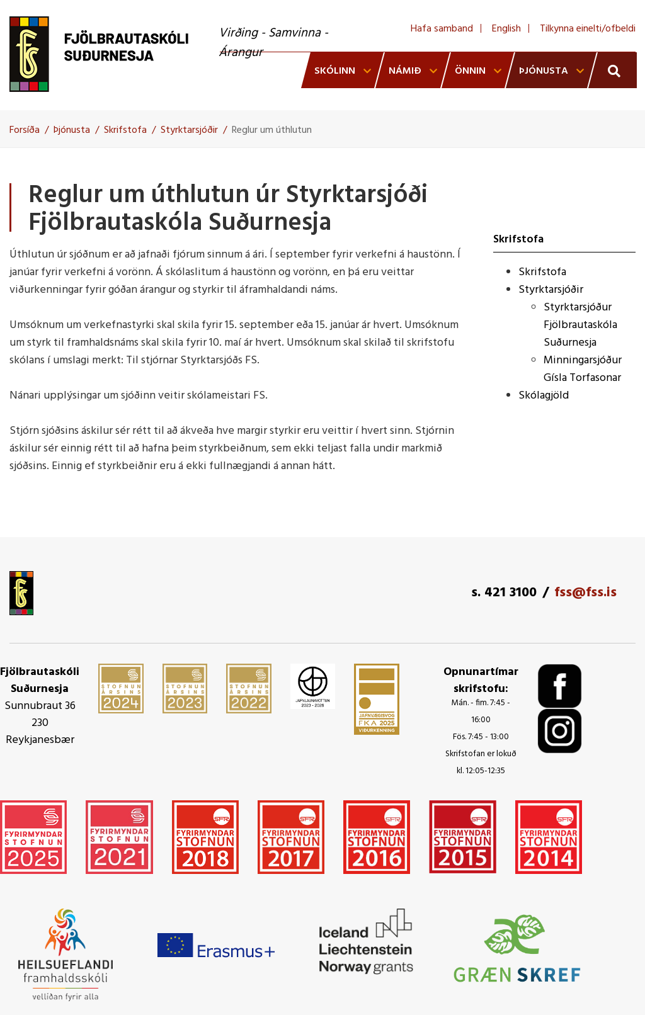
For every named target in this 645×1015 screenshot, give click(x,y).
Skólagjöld (543, 396)
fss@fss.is (585, 593)
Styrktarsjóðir (189, 130)
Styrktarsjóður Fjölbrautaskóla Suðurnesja (580, 325)
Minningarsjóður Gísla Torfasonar (583, 369)
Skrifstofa (125, 130)
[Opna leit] (612, 70)
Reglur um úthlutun (272, 130)
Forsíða (24, 130)
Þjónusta (72, 130)
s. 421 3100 (504, 593)
